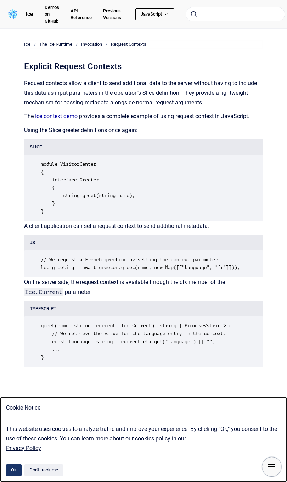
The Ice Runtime (55, 44)
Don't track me (43, 469)
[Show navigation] (271, 466)
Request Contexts (128, 44)
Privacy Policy (23, 448)
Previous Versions (112, 14)
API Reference (81, 14)
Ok (14, 469)
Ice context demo (57, 116)
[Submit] (193, 14)
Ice (29, 14)
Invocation (91, 44)
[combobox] (235, 14)
